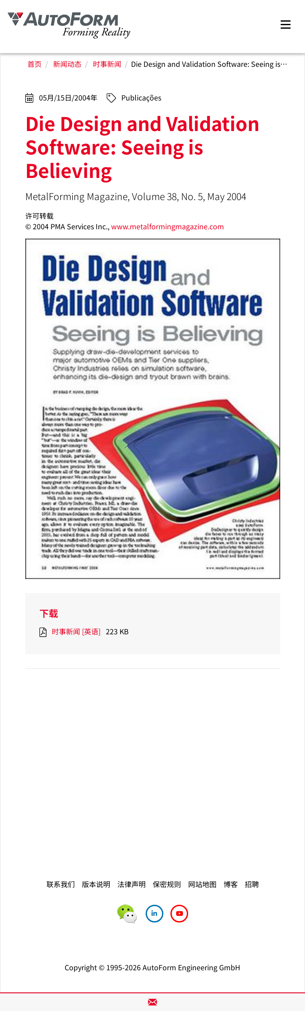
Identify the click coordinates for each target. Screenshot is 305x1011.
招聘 (252, 884)
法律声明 (131, 884)
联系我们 (60, 884)
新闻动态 (67, 63)
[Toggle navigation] (285, 23)
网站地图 (202, 884)
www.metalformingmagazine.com (167, 226)
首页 (34, 63)
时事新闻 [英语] (76, 631)
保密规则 (167, 884)
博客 (231, 884)
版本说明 (96, 884)
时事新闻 (107, 63)
